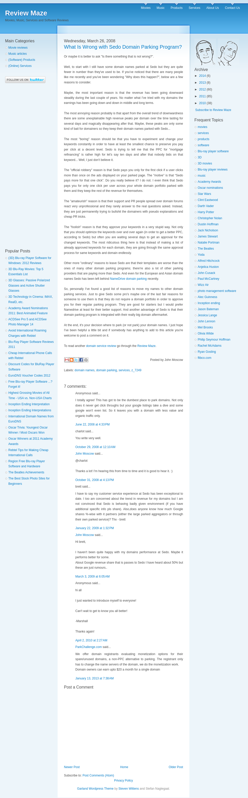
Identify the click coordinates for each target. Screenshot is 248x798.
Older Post (176, 767)
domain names (85, 370)
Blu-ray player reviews (213, 169)
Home (124, 767)
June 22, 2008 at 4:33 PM (92, 424)
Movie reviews (18, 47)
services (124, 370)
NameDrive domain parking (128, 279)
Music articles (17, 53)
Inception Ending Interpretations (29, 410)
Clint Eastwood (208, 200)
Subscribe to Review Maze (213, 110)
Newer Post (72, 767)
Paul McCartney (208, 279)
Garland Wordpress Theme (95, 788)
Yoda (201, 254)
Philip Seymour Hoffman (214, 339)
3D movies (205, 163)
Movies (146, 8)
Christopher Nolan (210, 218)
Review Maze (26, 13)
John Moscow (84, 453)
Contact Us (232, 8)
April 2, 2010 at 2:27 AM (91, 640)
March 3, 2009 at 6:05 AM (92, 576)
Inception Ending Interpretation (29, 404)
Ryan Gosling (207, 352)
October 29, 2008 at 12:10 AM (95, 447)
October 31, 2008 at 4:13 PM (94, 480)
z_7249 (136, 370)
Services (194, 8)
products (203, 139)
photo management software (217, 291)
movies (202, 127)
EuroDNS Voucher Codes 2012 (29, 375)
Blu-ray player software (213, 151)
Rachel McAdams (209, 345)
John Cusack (206, 273)
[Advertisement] (25, 166)
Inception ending (209, 303)
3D (199, 157)
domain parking (106, 370)
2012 (202, 89)
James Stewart (208, 236)
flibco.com (204, 358)
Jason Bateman (208, 309)
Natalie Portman (208, 242)
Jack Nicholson (208, 230)
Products (177, 8)
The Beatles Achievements (26, 472)
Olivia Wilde (206, 333)
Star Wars (204, 194)
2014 (202, 76)
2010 (202, 103)
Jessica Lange (207, 315)
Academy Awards (209, 181)
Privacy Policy (123, 780)
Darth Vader (206, 206)
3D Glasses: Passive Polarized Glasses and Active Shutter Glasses (29, 285)
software (203, 145)
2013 (202, 82)
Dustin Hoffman (208, 224)
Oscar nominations (210, 188)
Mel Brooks (205, 327)
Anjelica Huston (208, 267)
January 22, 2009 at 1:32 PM (94, 528)
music (202, 175)
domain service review (101, 346)
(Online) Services (20, 66)
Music (161, 8)
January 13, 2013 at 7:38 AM (94, 678)
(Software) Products (21, 60)
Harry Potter (206, 212)
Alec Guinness (207, 297)
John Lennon (206, 321)
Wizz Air (203, 285)
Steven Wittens (129, 788)
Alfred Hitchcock (209, 261)
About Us (212, 8)
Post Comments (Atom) (98, 775)
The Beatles (206, 248)
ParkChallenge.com (88, 647)
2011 (202, 96)
